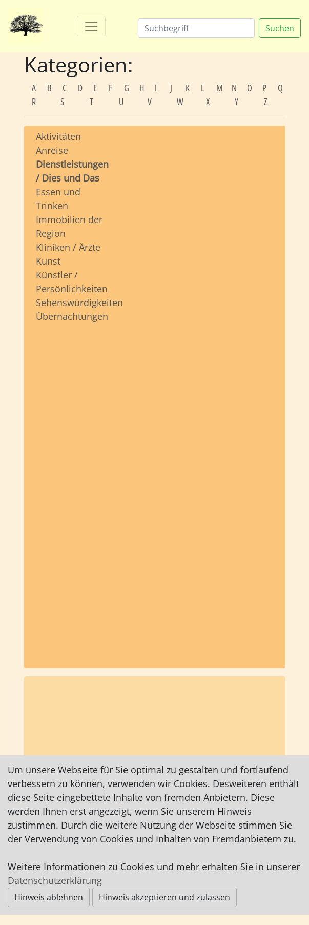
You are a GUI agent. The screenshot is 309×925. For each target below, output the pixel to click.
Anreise (52, 150)
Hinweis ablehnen (48, 897)
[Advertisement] (70, 485)
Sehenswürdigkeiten (79, 302)
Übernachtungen (72, 316)
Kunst (48, 261)
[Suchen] (196, 28)
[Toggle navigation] (91, 26)
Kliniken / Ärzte (68, 247)
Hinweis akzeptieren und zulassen (164, 897)
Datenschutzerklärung (55, 880)
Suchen (279, 28)
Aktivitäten (58, 136)
